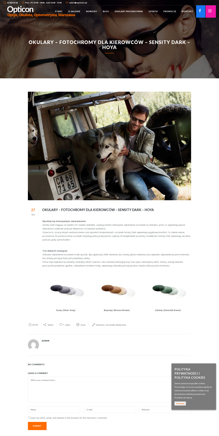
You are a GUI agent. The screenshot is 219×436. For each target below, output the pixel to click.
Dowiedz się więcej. (183, 397)
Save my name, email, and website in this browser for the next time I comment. (69, 417)
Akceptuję (180, 403)
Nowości (100, 324)
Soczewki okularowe (116, 324)
